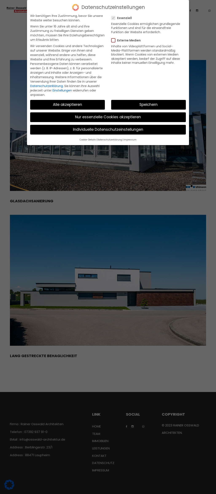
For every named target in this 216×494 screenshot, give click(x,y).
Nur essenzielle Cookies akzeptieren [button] (108, 117)
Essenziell (123, 18)
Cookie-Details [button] (88, 139)
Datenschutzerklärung (46, 86)
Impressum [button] (130, 139)
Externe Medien (127, 40)
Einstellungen (62, 90)
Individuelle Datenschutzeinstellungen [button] (108, 129)
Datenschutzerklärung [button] (109, 139)
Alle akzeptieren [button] (67, 104)
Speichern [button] (148, 104)
